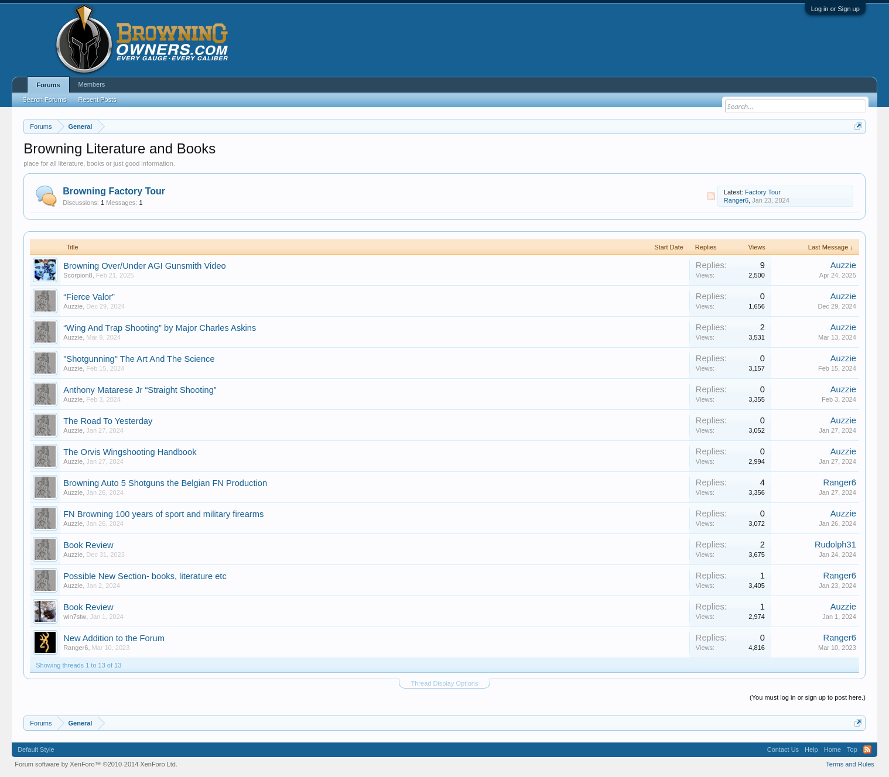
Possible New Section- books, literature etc (145, 576)
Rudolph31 (835, 544)
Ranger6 (736, 200)
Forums (48, 84)
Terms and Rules (850, 764)
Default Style (36, 749)
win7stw (74, 616)
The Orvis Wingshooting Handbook (129, 452)
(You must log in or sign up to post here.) (808, 697)
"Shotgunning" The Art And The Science (138, 359)
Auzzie (843, 265)
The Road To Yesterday (107, 421)
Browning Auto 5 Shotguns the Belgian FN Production (165, 483)
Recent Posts (97, 99)
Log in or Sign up (835, 8)
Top (852, 749)
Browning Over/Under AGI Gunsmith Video (144, 266)
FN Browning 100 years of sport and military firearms (163, 514)
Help (811, 749)
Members (91, 84)
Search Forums (44, 99)
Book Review (88, 545)
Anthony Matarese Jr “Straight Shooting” (140, 390)
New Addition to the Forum (114, 638)
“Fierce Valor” (89, 297)
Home (832, 749)
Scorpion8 (78, 275)
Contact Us (783, 749)
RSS (711, 196)
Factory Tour (763, 192)
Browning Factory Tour (114, 191)
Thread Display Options (444, 683)
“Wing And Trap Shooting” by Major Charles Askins (159, 328)
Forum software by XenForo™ (96, 764)
